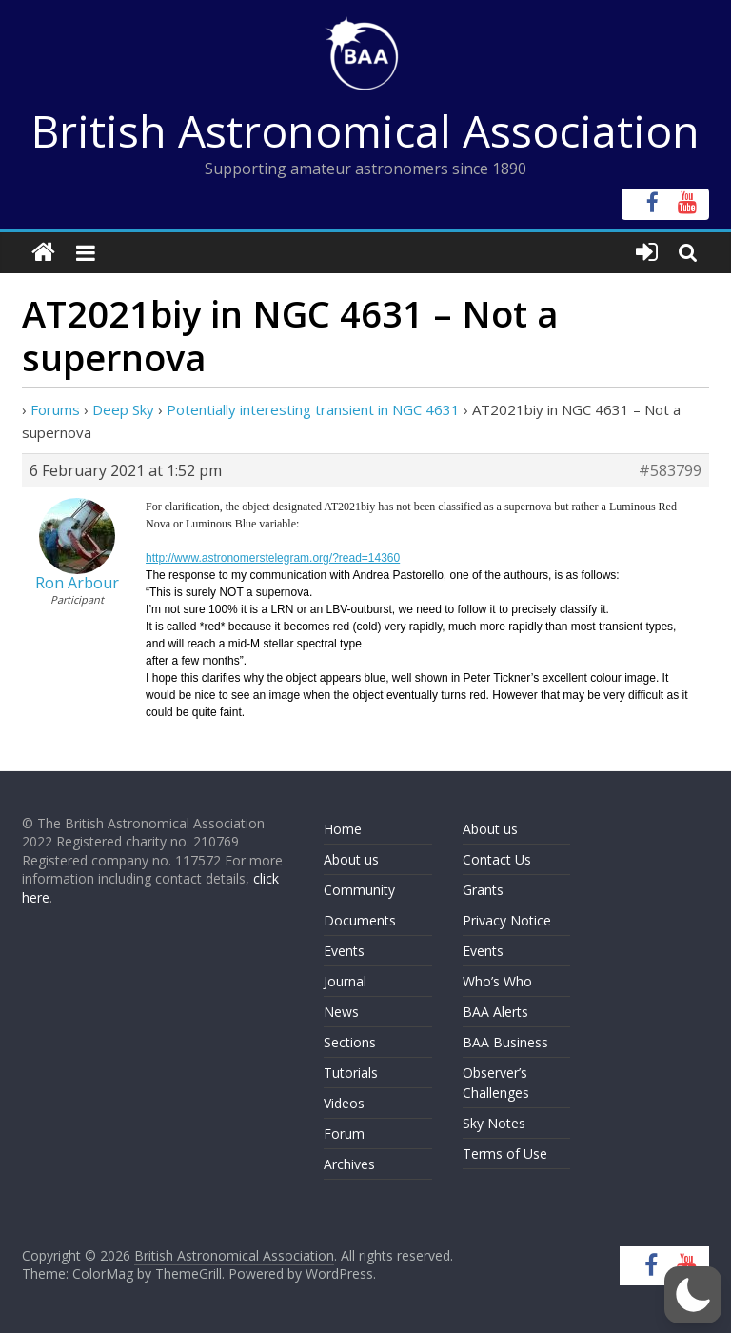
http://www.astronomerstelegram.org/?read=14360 (273, 558)
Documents (360, 920)
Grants (483, 890)
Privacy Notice (507, 920)
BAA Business (505, 1042)
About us (351, 859)
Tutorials (351, 1073)
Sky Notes (494, 1123)
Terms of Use (505, 1153)
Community (359, 890)
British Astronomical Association (365, 130)
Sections (350, 1042)
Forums (55, 409)
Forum (344, 1133)
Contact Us (497, 859)
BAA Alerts (495, 1012)
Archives (349, 1164)
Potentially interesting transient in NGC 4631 (313, 409)
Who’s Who (497, 981)
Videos (344, 1103)
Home (343, 829)
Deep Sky (123, 409)
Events (344, 951)
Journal (345, 981)
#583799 (670, 470)
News (341, 1012)
